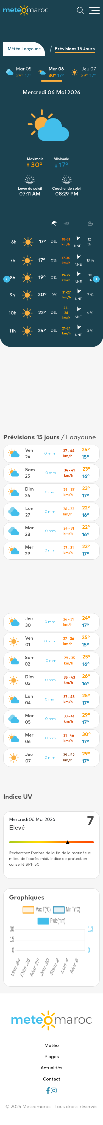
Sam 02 (30, 660)
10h (12, 313)
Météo (51, 1046)
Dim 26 (29, 492)
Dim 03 (29, 680)
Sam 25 (30, 473)
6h (13, 242)
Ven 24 (29, 453)
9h (12, 295)
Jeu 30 (29, 622)
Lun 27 (29, 511)
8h (12, 278)
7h (12, 261)
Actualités (51, 1068)
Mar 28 (29, 531)
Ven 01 (29, 641)
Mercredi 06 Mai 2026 (51, 92)
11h (12, 331)
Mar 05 (23, 69)
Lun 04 (29, 699)
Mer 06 (56, 69)
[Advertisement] (51, 386)
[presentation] (6, 279)
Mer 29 (29, 550)
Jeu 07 (88, 69)
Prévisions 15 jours (75, 49)
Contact (51, 1079)
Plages (51, 1057)
